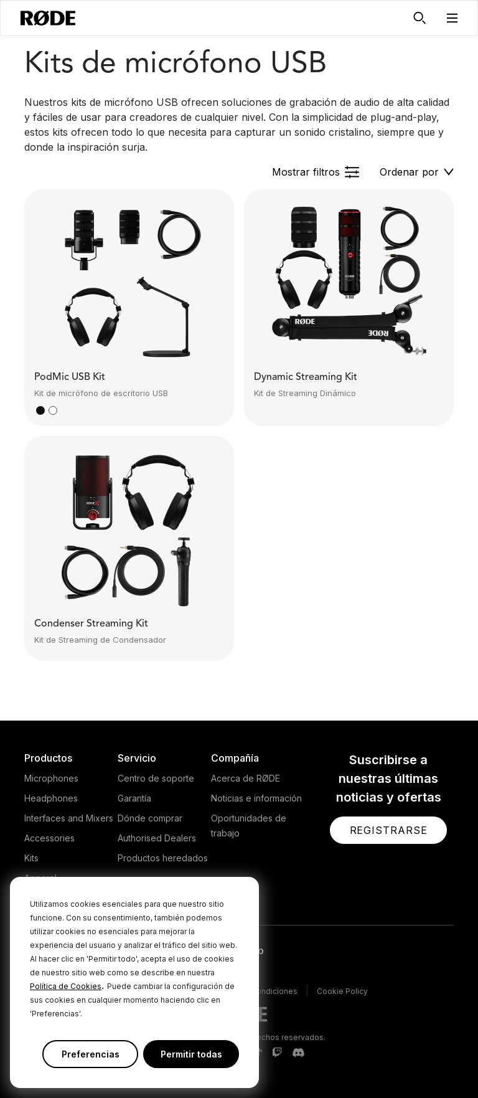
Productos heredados (163, 858)
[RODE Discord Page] (298, 1053)
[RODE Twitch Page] (277, 1053)
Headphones (51, 798)
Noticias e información (256, 798)
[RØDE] (48, 18)
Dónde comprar (150, 818)
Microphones (51, 778)
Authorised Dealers (157, 838)
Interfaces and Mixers (68, 818)
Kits (31, 858)
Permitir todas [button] (191, 1054)
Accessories (49, 838)
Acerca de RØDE (245, 778)
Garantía (134, 798)
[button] (452, 18)
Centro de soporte (156, 778)
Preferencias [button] (91, 1054)
